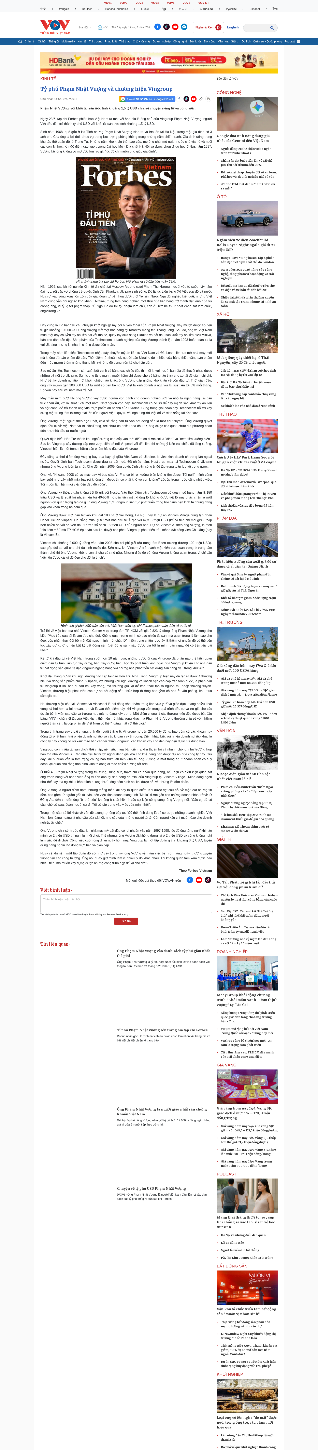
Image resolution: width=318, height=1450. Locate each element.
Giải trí (235, 41)
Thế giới (53, 41)
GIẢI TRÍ (224, 839)
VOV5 (170, 2)
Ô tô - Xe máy (141, 41)
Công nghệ (180, 41)
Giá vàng (226, 1065)
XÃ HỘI (224, 314)
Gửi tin (126, 921)
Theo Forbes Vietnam (195, 870)
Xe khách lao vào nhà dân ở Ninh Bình (248, 406)
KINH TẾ (48, 79)
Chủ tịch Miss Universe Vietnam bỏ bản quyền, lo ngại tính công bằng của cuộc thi (249, 899)
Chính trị (30, 41)
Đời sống (210, 41)
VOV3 (139, 2)
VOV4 (155, 2)
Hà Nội (84, 27)
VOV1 (108, 2)
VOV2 (123, 2)
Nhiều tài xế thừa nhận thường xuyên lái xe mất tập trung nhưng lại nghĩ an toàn (248, 302)
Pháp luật (111, 41)
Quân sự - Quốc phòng (267, 41)
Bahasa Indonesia (116, 9)
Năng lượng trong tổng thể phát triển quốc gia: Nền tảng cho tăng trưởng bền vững (248, 1017)
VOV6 (186, 2)
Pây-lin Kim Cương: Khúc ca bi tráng (247, 1258)
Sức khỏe (195, 41)
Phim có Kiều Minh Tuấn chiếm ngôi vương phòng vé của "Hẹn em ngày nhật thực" (247, 791)
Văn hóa (223, 41)
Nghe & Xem (208, 27)
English (233, 27)
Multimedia (68, 41)
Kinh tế (81, 41)
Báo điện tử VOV (227, 78)
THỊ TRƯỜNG (230, 622)
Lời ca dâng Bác (232, 1243)
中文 (43, 9)
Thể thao (124, 41)
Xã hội (42, 41)
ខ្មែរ (164, 9)
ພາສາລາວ (206, 9)
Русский (231, 9)
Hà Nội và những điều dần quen (243, 1235)
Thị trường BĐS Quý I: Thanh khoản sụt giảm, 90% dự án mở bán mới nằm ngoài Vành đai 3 (249, 1350)
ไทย (275, 9)
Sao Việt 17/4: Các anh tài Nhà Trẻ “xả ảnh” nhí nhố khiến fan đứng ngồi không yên (247, 915)
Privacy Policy (95, 914)
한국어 (183, 9)
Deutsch (87, 9)
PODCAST (226, 1174)
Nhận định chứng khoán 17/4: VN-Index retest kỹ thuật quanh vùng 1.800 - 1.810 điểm (249, 718)
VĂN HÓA (226, 731)
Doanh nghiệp (162, 41)
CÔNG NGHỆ (229, 92)
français (64, 9)
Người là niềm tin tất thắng (240, 1250)
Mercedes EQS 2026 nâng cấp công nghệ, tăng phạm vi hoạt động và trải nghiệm (247, 274)
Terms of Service (115, 914)
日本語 (145, 9)
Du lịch (246, 41)
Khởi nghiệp (230, 1374)
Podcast (290, 41)
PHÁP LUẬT (228, 518)
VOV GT (203, 2)
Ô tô (222, 197)
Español (254, 9)
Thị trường (95, 41)
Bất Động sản (232, 1266)
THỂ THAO (227, 414)
